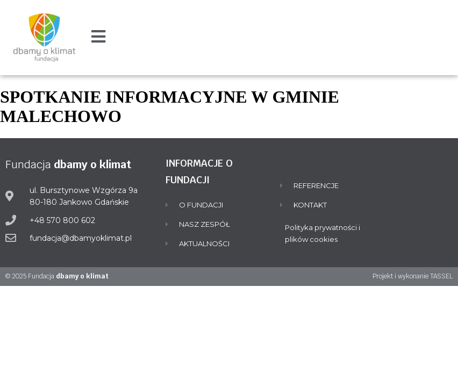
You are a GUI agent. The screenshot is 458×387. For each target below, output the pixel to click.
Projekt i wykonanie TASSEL (413, 276)
